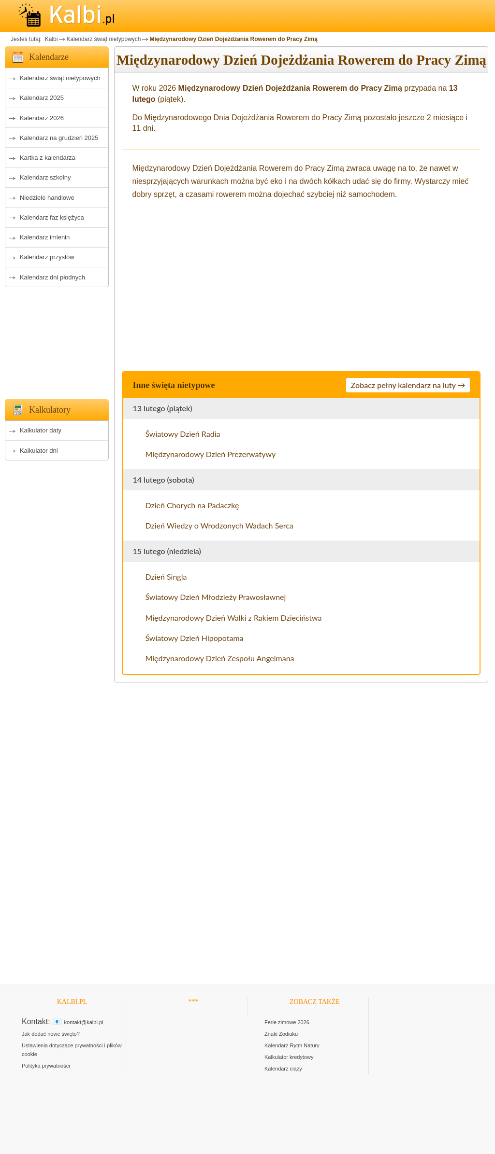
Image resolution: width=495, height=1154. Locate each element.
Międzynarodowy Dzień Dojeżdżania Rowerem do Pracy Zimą (233, 39)
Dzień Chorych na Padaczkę (192, 505)
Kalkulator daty (40, 430)
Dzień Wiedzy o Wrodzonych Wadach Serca (219, 525)
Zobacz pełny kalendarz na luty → (408, 384)
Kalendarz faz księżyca (52, 217)
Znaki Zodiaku (281, 1034)
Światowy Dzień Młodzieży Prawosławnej (215, 596)
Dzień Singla (166, 576)
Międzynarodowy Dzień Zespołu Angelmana (219, 658)
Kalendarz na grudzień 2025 (59, 137)
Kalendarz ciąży (283, 1068)
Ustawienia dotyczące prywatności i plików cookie (72, 1050)
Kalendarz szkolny (45, 177)
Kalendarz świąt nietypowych (103, 39)
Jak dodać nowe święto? (51, 1034)
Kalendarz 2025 (42, 97)
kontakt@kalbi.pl (83, 1022)
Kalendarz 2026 (42, 118)
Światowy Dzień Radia (182, 433)
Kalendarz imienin (45, 237)
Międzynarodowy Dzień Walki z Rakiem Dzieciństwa (233, 617)
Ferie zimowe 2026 (286, 1022)
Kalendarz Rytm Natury (292, 1045)
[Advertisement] (57, 340)
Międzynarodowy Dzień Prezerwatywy (210, 454)
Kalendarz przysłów (47, 257)
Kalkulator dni (39, 450)
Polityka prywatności (46, 1066)
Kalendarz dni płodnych (52, 277)
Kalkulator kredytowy (289, 1057)
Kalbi (50, 39)
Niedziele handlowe (47, 197)
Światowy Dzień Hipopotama (194, 637)
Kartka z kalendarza (47, 157)
